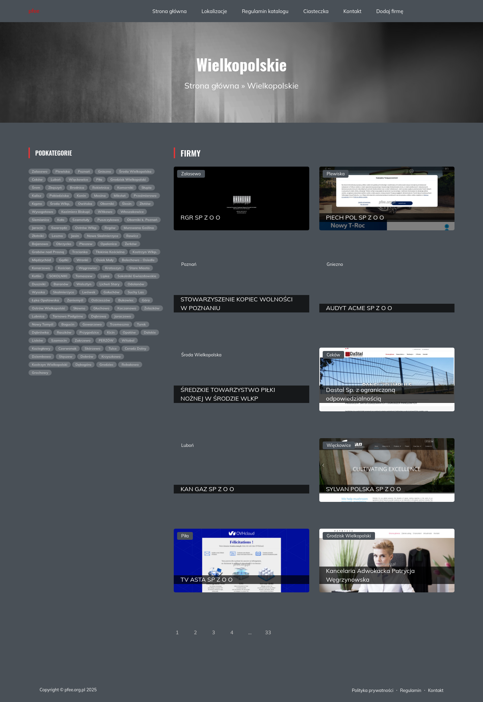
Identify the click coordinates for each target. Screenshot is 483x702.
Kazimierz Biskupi (75, 212)
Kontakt (352, 11)
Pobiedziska (59, 195)
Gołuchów (112, 292)
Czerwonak (67, 348)
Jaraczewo (122, 316)
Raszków (64, 332)
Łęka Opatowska (45, 300)
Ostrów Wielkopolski (48, 308)
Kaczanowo (126, 308)
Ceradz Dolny (135, 348)
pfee (34, 10)
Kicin (111, 332)
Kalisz (36, 195)
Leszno (57, 236)
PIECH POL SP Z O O (355, 217)
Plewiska (62, 171)
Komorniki (125, 187)
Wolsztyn (84, 284)
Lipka (105, 276)
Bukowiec (125, 300)
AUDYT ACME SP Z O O (359, 308)
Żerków (131, 244)
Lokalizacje (214, 11)
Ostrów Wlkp (85, 228)
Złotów (145, 203)
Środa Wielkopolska (135, 171)
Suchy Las (135, 292)
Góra (146, 300)
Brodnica (77, 187)
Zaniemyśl (75, 300)
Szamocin (58, 340)
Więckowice (78, 179)
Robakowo (130, 364)
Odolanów (135, 284)
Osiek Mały (105, 260)
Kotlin (36, 276)
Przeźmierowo (145, 195)
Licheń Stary (110, 284)
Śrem (36, 187)
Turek (141, 324)
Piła (99, 179)
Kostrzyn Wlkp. (144, 252)
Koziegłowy (41, 348)
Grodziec (107, 364)
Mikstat (120, 195)
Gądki (63, 260)
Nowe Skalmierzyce (102, 236)
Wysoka (38, 292)
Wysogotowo (42, 212)
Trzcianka (80, 252)
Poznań (84, 171)
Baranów (61, 284)
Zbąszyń (55, 187)
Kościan (64, 268)
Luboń (56, 179)
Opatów (129, 332)
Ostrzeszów (100, 300)
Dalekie (150, 332)
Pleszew (85, 244)
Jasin (75, 236)
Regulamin (410, 690)
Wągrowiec (88, 268)
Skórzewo (92, 348)
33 (268, 632)
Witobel (128, 340)
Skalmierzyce (63, 292)
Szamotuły (81, 220)
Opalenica (109, 244)
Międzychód (41, 260)
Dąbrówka (40, 332)
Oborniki (107, 203)
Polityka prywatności (372, 690)
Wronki (82, 260)
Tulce (112, 348)
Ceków (37, 179)
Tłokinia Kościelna (110, 252)
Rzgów (110, 228)
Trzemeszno (119, 324)
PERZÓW (106, 340)
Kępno (37, 203)
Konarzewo (41, 268)
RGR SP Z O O (200, 217)
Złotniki (38, 236)
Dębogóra (83, 364)
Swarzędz (59, 228)
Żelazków (152, 308)
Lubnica (38, 316)
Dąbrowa (98, 316)
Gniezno (104, 171)
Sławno (79, 308)
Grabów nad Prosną (48, 252)
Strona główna (169, 11)
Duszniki (39, 284)
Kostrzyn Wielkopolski (49, 364)
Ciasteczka (315, 11)
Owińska (85, 203)
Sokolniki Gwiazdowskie (136, 276)
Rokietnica (100, 187)
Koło (60, 220)
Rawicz (132, 236)
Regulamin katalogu (265, 11)
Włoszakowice (132, 212)
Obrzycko (63, 244)
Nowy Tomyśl (42, 324)
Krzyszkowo (110, 356)
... (250, 632)
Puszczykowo (108, 220)
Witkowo (105, 212)
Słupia (147, 187)
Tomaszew (84, 276)
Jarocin (37, 228)
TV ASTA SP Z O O (206, 579)
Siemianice (40, 220)
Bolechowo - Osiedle (138, 260)
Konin (81, 195)
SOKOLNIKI (58, 276)
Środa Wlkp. (60, 203)
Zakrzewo (83, 340)
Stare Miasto (139, 268)
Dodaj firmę (390, 11)
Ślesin (126, 203)
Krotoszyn (113, 268)
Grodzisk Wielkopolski (128, 179)
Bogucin (67, 324)
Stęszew (65, 356)
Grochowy (40, 372)
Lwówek (88, 292)
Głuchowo (101, 308)
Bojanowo (40, 244)
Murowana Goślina (139, 228)
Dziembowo (41, 356)
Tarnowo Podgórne (68, 316)
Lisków (37, 340)
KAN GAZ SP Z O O (207, 489)
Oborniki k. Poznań (142, 220)
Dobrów (86, 356)
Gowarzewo (92, 324)
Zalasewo (39, 171)
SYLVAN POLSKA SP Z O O (363, 489)
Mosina (99, 195)
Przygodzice (89, 332)
